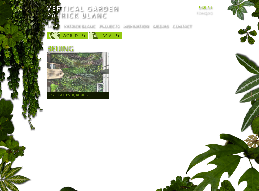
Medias (160, 25)
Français (204, 13)
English (205, 7)
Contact (181, 25)
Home (53, 25)
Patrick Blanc (79, 25)
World (70, 35)
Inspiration (136, 25)
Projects (109, 25)
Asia (107, 35)
